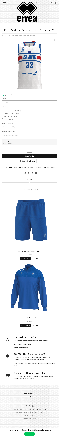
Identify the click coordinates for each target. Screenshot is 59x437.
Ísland (53, 167)
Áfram (29, 434)
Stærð (5, 99)
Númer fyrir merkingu (8, 131)
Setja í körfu (29, 156)
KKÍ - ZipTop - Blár (30, 318)
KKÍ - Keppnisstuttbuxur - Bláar (29, 251)
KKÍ (6, 35)
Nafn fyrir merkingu (8, 123)
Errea (15, 167)
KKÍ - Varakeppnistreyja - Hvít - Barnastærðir (22, 35)
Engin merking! (7, 119)
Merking (5, 107)
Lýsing (29, 179)
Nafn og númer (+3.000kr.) (11, 111)
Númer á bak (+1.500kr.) (10, 114)
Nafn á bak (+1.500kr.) (10, 116)
